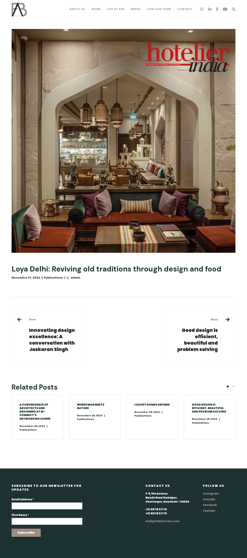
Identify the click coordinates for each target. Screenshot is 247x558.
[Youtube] (225, 9)
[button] (228, 386)
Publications (53, 278)
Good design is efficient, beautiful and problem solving (195, 335)
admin (75, 278)
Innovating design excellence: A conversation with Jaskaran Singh (52, 335)
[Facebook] (217, 9)
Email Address (23, 499)
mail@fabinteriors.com (162, 521)
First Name (20, 515)
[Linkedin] (209, 9)
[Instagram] (202, 9)
